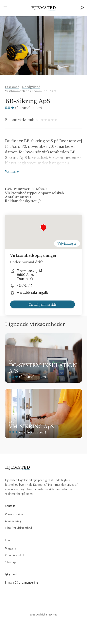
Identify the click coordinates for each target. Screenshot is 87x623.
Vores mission (14, 514)
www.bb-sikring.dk (32, 293)
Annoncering (13, 521)
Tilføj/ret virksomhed (18, 528)
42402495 (24, 286)
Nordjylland (31, 87)
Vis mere (12, 171)
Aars (53, 91)
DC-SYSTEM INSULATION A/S (43, 368)
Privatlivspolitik (15, 555)
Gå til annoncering (26, 582)
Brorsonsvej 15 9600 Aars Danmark (29, 275)
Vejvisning (67, 243)
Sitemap (10, 562)
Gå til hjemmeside (42, 304)
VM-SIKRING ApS (31, 426)
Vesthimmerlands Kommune (26, 91)
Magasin (10, 548)
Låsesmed (12, 87)
